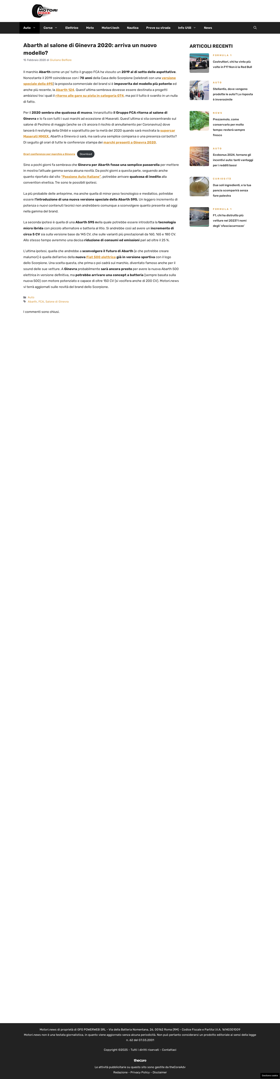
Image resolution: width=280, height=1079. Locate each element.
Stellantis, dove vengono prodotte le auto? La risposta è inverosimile (233, 94)
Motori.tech (110, 28)
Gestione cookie (270, 1075)
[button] (255, 28)
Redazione (120, 1072)
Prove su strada (158, 28)
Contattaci (169, 1050)
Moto (90, 28)
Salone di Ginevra (57, 301)
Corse (52, 28)
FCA (41, 301)
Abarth (32, 301)
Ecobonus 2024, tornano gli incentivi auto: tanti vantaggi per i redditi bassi (233, 160)
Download (86, 154)
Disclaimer (160, 1072)
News (208, 28)
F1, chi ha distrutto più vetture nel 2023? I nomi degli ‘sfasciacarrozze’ (230, 221)
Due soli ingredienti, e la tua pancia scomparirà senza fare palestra (232, 190)
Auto (31, 28)
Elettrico (71, 28)
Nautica (132, 28)
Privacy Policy (140, 1072)
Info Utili (189, 28)
